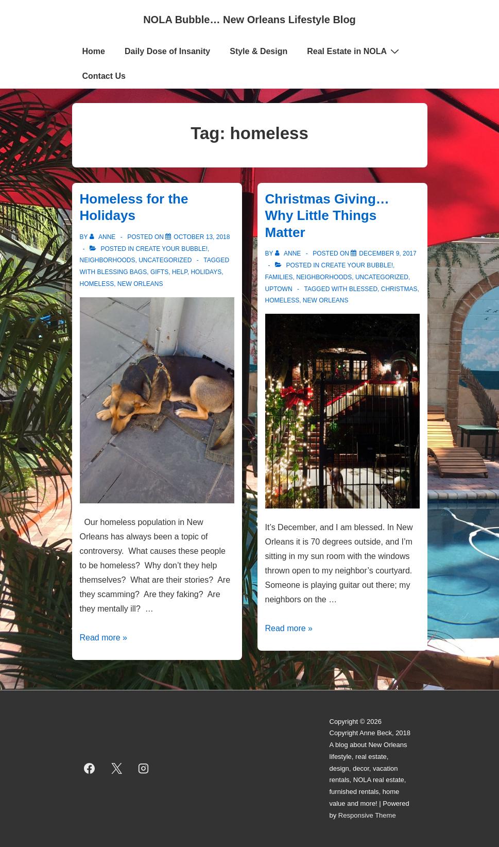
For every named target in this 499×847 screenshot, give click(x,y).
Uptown (278, 289)
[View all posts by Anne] (103, 237)
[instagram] (143, 769)
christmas (399, 289)
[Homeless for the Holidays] (202, 237)
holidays (206, 272)
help (179, 272)
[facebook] (89, 769)
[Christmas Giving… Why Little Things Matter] (387, 253)
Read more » (104, 637)
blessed (363, 289)
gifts (159, 272)
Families (279, 277)
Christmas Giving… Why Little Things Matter (327, 215)
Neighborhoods (107, 260)
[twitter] (116, 769)
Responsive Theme (367, 815)
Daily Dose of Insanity (167, 51)
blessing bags (122, 272)
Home (93, 51)
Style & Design (258, 51)
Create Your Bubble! (171, 248)
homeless (97, 283)
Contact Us (104, 76)
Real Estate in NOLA (354, 51)
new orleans (140, 283)
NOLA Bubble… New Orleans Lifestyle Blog (249, 19)
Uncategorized (165, 260)
